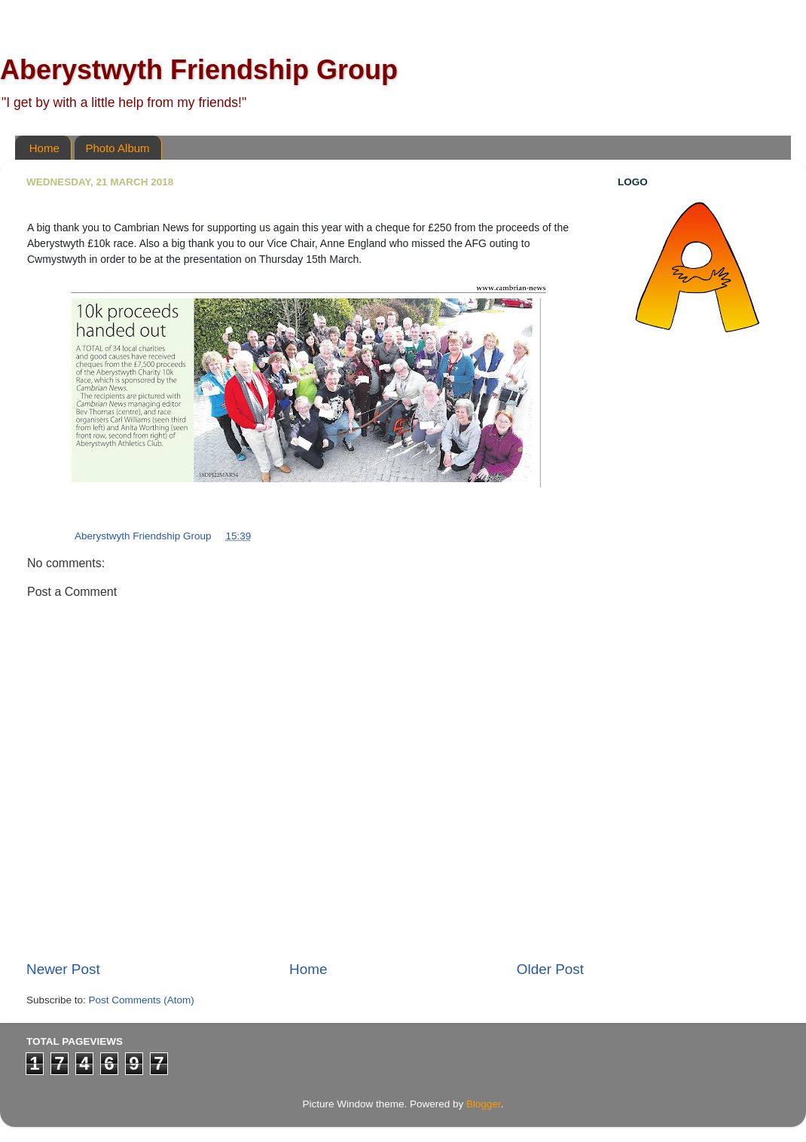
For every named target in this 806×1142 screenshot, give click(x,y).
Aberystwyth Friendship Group (199, 69)
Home (44, 148)
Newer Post (63, 969)
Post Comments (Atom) (141, 1000)
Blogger (483, 1104)
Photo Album (118, 148)
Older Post (550, 969)
